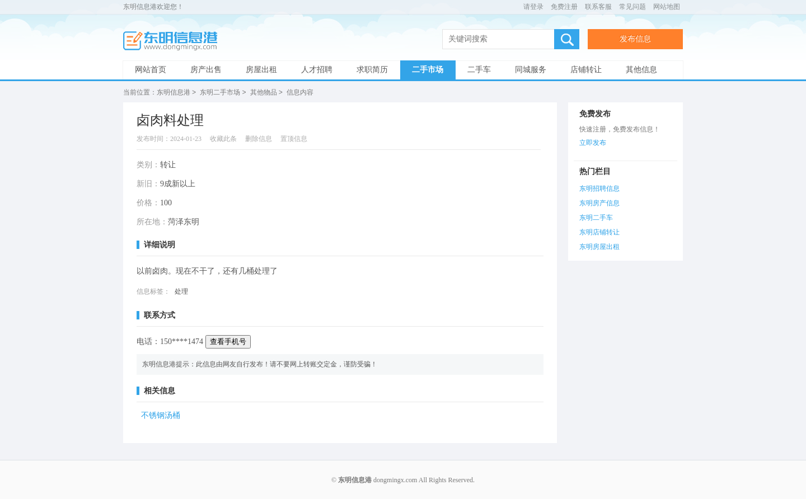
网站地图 (666, 7)
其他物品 (263, 92)
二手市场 (427, 69)
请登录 (533, 7)
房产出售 (206, 69)
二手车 (479, 69)
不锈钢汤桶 (160, 415)
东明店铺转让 (599, 232)
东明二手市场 (220, 92)
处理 (181, 291)
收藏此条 (223, 138)
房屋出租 (261, 69)
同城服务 (530, 69)
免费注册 (564, 7)
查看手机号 (228, 341)
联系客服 (598, 7)
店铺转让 (586, 69)
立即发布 (592, 142)
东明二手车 (596, 217)
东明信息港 (173, 41)
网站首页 (150, 69)
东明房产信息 (599, 202)
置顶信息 (293, 138)
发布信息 (635, 39)
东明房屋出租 (599, 246)
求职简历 (372, 69)
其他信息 (641, 69)
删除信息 (258, 138)
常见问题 (632, 7)
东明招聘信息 (599, 188)
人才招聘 (316, 69)
